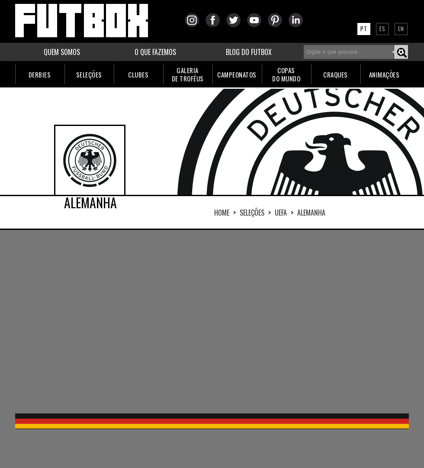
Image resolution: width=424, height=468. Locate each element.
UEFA (281, 212)
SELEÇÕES (89, 74)
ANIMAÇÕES (384, 74)
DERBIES (40, 74)
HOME (221, 212)
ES (382, 28)
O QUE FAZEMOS (155, 52)
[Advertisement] (188, 320)
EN (401, 28)
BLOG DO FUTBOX (249, 52)
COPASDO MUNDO (286, 74)
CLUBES (138, 74)
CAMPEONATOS (237, 74)
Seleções (252, 212)
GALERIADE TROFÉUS (188, 74)
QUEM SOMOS (62, 52)
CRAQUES (335, 74)
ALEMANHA (311, 212)
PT (363, 28)
